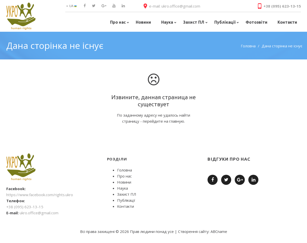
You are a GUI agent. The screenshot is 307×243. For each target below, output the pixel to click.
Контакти (125, 206)
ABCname (219, 231)
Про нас (124, 176)
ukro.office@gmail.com (39, 212)
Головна (248, 45)
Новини (124, 182)
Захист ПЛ (126, 194)
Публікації (126, 200)
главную (176, 121)
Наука (122, 188)
